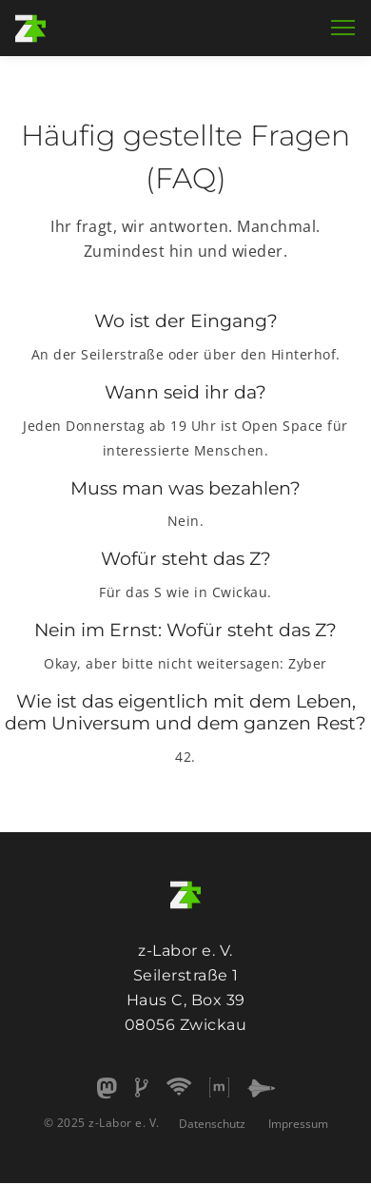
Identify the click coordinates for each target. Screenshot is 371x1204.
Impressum (298, 1124)
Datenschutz (212, 1124)
